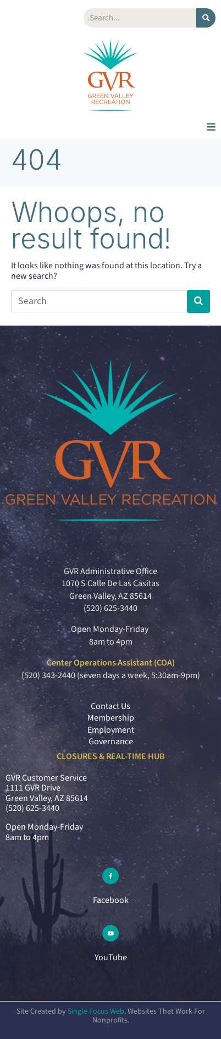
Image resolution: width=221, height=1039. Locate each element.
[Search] (206, 18)
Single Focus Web (96, 1011)
